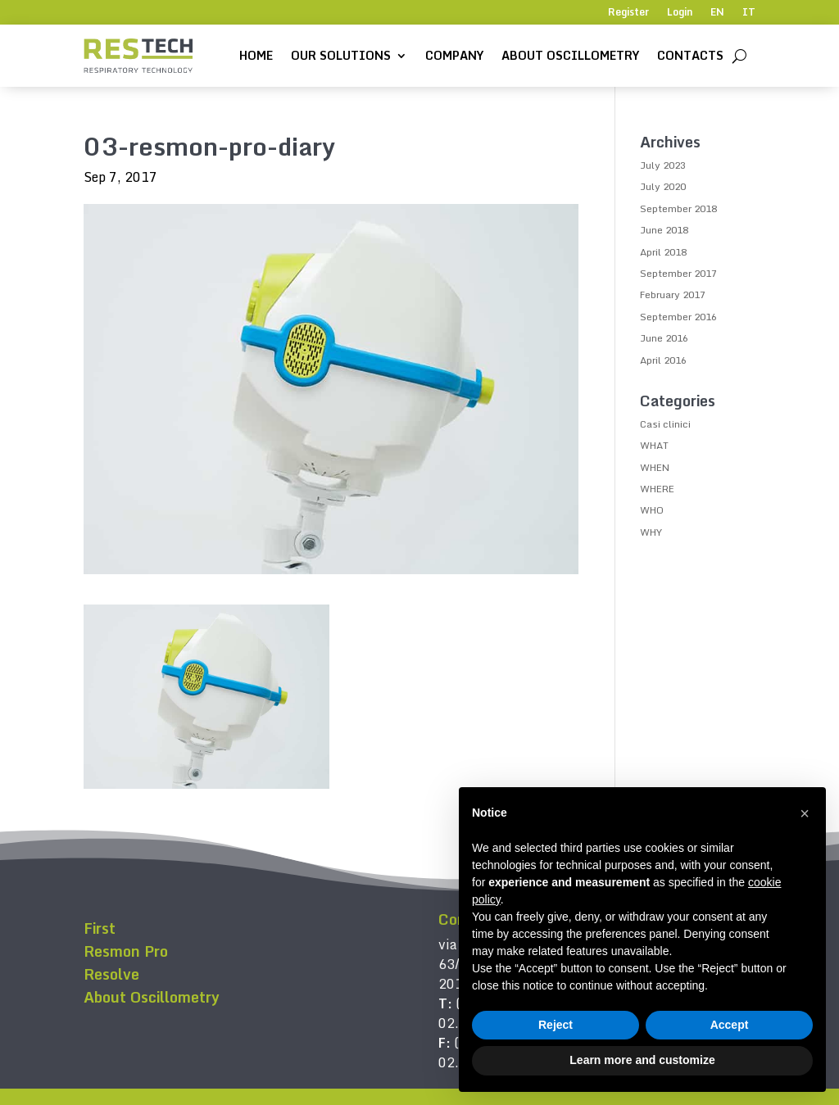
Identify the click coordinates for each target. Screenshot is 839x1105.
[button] (804, 813)
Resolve (111, 974)
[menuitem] (717, 16)
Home (256, 55)
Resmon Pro (126, 951)
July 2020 (663, 186)
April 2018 (663, 252)
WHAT (654, 445)
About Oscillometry (570, 55)
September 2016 (678, 316)
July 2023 (663, 165)
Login (679, 13)
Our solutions (341, 55)
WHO (652, 510)
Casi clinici (665, 424)
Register (628, 13)
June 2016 (664, 338)
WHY (651, 532)
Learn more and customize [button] (641, 1060)
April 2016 (663, 360)
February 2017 (672, 294)
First (100, 928)
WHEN (654, 467)
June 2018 (664, 230)
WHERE (657, 488)
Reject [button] (555, 1024)
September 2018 (678, 208)
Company (454, 55)
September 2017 (678, 273)
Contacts (690, 55)
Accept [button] (729, 1024)
